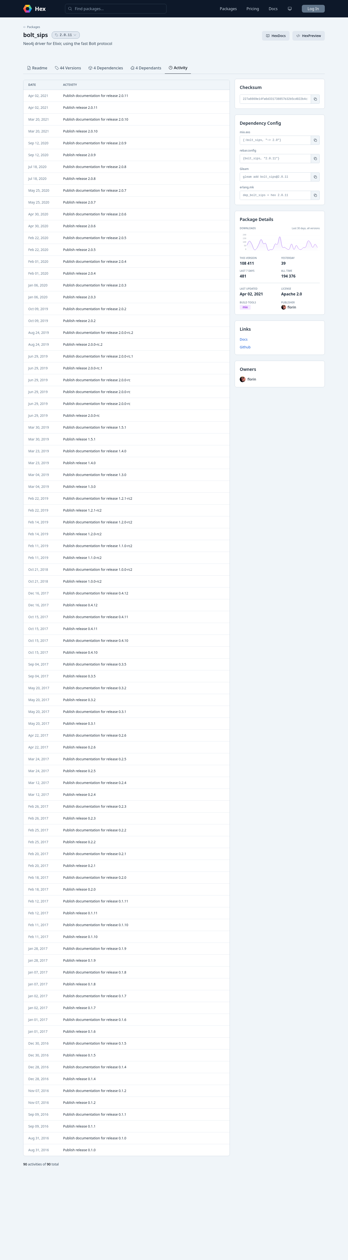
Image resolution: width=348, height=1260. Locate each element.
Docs (273, 8)
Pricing (252, 8)
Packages (228, 8)
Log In (313, 8)
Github (245, 347)
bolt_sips (35, 35)
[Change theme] (289, 8)
